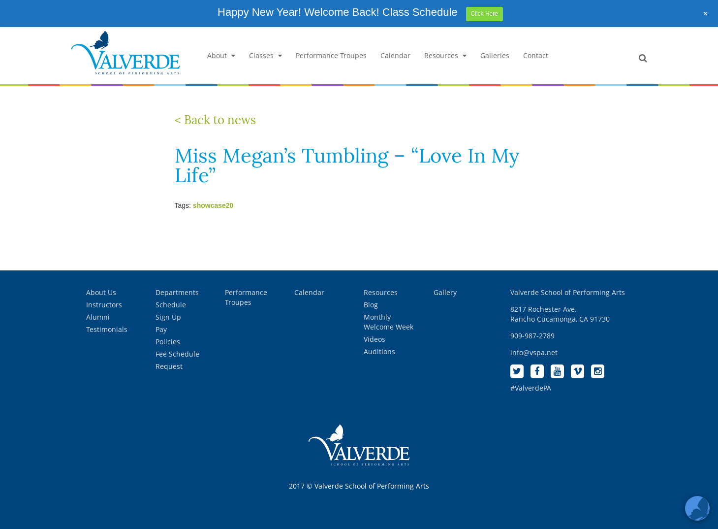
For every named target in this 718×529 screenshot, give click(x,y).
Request (169, 366)
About (221, 55)
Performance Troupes (331, 55)
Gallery (445, 292)
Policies (168, 341)
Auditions (379, 351)
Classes (265, 55)
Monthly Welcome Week (388, 321)
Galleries (494, 55)
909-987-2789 (532, 335)
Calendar (395, 55)
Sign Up (168, 317)
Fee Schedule (177, 354)
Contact (535, 55)
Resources (445, 55)
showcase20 (213, 205)
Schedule (171, 304)
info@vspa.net (534, 352)
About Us (101, 292)
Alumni (98, 317)
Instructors (104, 304)
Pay (161, 329)
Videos (374, 339)
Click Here (484, 13)
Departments (177, 292)
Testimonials (106, 329)
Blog (371, 304)
